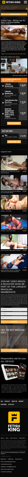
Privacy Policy (22, 438)
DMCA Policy (3, 459)
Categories (7, 7)
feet (16, 53)
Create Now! (14, 322)
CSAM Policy (10, 459)
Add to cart (12, 141)
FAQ (2, 401)
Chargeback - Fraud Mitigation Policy (8, 466)
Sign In (7, 438)
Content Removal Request (6, 471)
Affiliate (11, 404)
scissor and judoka (8, 53)
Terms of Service (13, 438)
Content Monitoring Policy (6, 464)
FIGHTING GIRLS (14, 7)
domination (20, 53)
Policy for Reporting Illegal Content (8, 461)
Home (2, 7)
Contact (7, 401)
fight (14, 53)
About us (14, 401)
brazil (24, 53)
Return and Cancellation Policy (7, 469)
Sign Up (2, 438)
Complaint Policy (18, 459)
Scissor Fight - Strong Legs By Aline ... (8, 8)
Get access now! (14, 123)
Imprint (21, 401)
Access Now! (14, 350)
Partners (4, 404)
